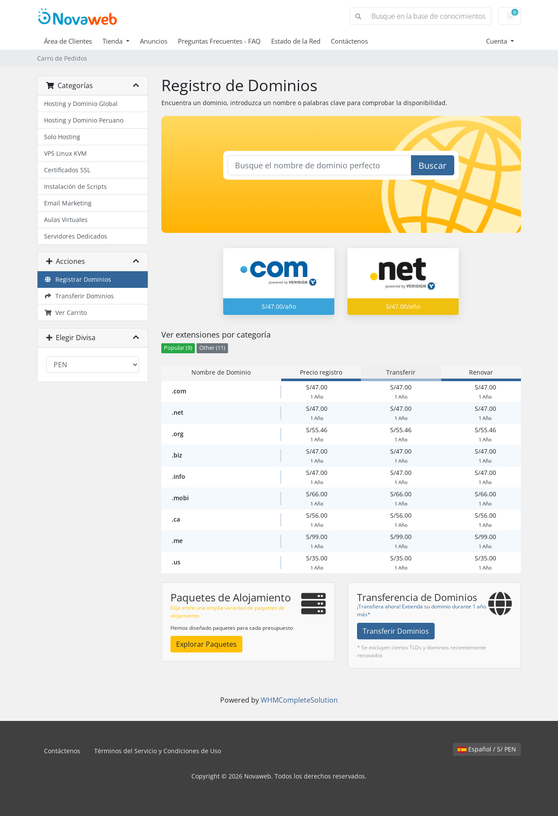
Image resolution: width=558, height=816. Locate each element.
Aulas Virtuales (66, 219)
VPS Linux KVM (65, 153)
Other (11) (212, 348)
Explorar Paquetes (206, 644)
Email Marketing (68, 203)
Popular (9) (178, 348)
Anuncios (153, 41)
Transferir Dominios (79, 296)
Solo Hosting (62, 137)
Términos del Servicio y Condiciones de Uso (157, 751)
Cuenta (497, 41)
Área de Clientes (68, 41)
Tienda (113, 41)
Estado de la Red (295, 41)
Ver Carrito (65, 312)
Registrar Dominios (77, 279)
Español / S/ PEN (487, 749)
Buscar (432, 165)
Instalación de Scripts (75, 186)
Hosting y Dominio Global (81, 103)
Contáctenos (349, 41)
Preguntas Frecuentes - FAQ (219, 41)
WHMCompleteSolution (299, 700)
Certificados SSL (67, 170)
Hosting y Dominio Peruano (83, 120)
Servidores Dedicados (75, 236)
